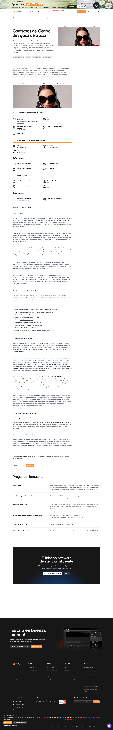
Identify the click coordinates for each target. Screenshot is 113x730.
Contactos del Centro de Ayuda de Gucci (44, 18)
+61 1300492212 (21, 129)
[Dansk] (45, 717)
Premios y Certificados (52, 670)
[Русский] (91, 717)
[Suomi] (60, 717)
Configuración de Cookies (10, 725)
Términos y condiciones (56, 726)
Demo (66, 573)
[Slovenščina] (97, 717)
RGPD (90, 726)
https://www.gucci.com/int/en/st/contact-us (41, 312)
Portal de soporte (32, 667)
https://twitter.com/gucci (26, 320)
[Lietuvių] (73, 717)
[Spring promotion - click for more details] (56, 4)
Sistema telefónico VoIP (89, 674)
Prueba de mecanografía (71, 679)
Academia (67, 673)
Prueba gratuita (81, 11)
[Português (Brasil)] (86, 717)
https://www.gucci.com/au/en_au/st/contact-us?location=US (42, 309)
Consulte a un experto (93, 11)
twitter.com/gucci (21, 152)
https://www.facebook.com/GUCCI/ (31, 322)
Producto (33, 11)
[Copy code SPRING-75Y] (51, 7)
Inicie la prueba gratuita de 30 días (52, 573)
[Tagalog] (65, 719)
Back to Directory (19, 465)
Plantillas (67, 676)
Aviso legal (49, 679)
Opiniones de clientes (52, 673)
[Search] (66, 11)
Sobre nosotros (50, 667)
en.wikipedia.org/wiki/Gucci (23, 200)
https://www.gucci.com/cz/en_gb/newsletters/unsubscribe (35, 456)
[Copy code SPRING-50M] (26, 7)
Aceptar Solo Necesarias (20, 722)
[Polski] (84, 717)
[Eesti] (58, 717)
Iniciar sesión (72, 11)
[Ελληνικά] (50, 717)
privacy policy (14, 719)
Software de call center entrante (91, 680)
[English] (52, 717)
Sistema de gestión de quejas (91, 683)
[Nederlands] (78, 717)
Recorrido (15, 679)
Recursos (41, 11)
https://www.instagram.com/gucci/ (30, 317)
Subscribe (96, 701)
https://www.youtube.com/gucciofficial (31, 325)
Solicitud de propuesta (33, 679)
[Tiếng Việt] (68, 719)
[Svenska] (99, 717)
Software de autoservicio (89, 677)
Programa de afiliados (52, 676)
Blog (66, 667)
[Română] (89, 717)
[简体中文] (71, 719)
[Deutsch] (47, 717)
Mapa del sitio (97, 726)
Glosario (67, 670)
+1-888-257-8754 (19, 704)
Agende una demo (36, 646)
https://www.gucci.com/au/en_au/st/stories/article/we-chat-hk (37, 330)
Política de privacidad (81, 726)
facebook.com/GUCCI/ (52, 147)
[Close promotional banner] (111, 2)
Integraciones (16, 676)
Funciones (15, 674)
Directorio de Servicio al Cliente (24, 18)
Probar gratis (30, 465)
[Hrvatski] (65, 717)
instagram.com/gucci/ (22, 147)
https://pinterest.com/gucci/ (28, 327)
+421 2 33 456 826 (20, 701)
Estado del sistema (32, 673)
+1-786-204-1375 (19, 707)
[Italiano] (71, 717)
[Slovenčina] (94, 717)
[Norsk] (81, 717)
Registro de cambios (33, 676)
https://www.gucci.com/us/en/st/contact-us (38, 314)
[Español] (55, 717)
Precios (14, 671)
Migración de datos (32, 670)
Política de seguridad (69, 726)
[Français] (63, 717)
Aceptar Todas (8, 722)
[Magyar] (68, 717)
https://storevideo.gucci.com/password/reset (51, 422)
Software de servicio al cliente (91, 672)
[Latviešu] (76, 717)
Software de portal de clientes (91, 686)
